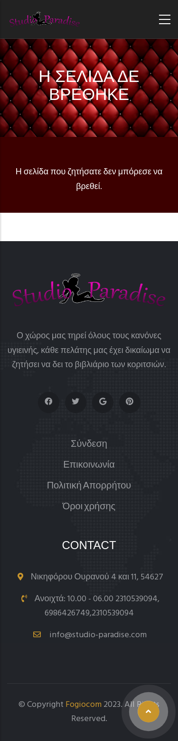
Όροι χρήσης (89, 507)
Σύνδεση (89, 445)
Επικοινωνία (89, 465)
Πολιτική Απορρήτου (89, 486)
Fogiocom (84, 705)
